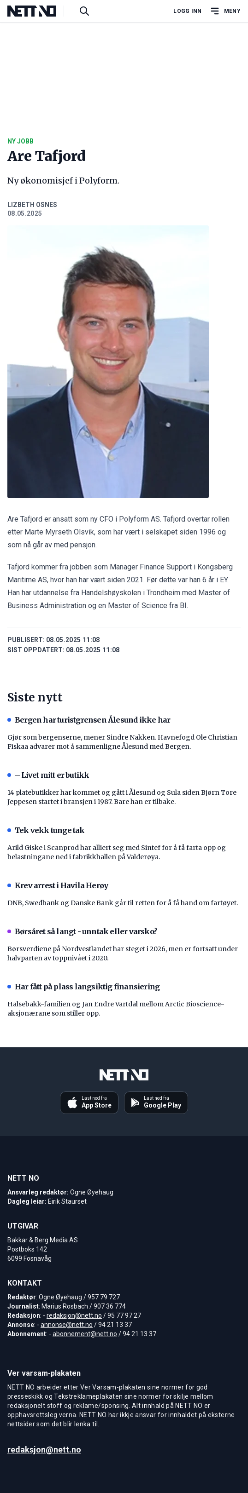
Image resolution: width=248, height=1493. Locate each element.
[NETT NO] (39, 11)
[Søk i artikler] (84, 11)
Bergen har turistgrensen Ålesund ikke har (88, 719)
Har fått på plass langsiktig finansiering (83, 986)
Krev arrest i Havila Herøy (57, 885)
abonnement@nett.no (85, 1334)
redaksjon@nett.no (74, 1315)
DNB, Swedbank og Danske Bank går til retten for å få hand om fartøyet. (122, 903)
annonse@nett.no (67, 1324)
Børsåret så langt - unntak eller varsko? (82, 931)
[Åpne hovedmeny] (225, 11)
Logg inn (187, 11)
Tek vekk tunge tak (46, 830)
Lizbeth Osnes (32, 204)
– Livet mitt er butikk (48, 775)
